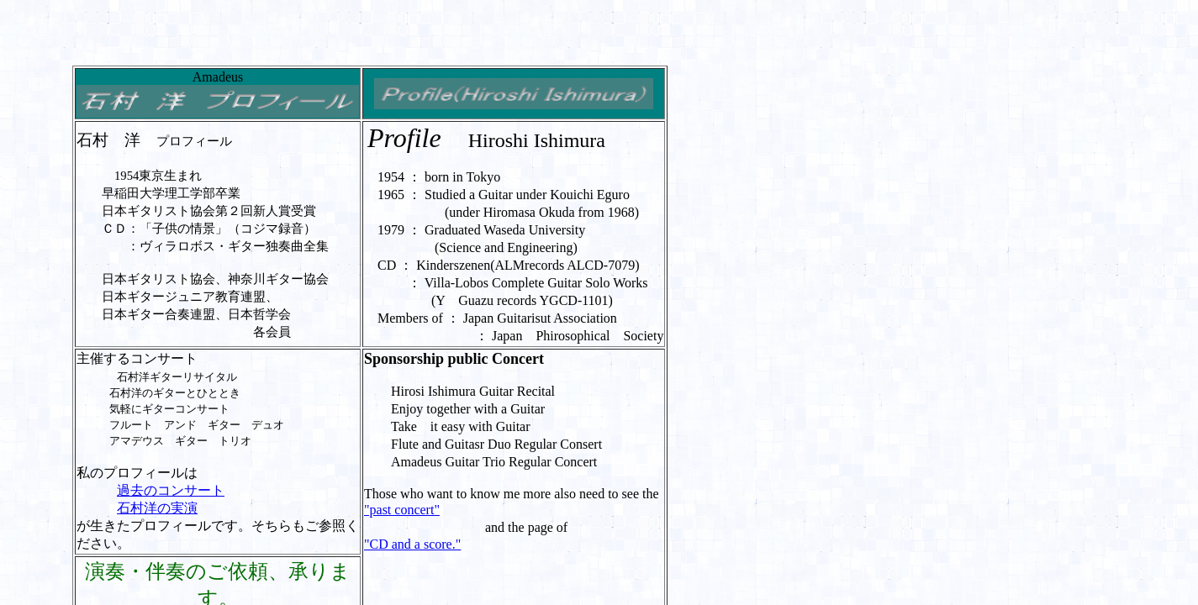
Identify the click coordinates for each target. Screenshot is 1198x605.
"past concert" (402, 509)
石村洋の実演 (157, 508)
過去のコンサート (170, 490)
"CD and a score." (412, 544)
